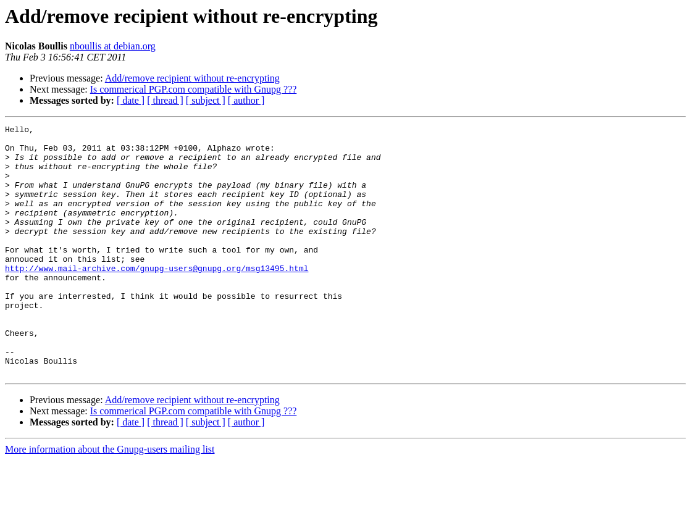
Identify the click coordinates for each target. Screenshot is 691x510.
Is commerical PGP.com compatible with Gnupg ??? (193, 89)
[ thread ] (165, 100)
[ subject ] (205, 100)
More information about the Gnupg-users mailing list (110, 499)
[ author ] (246, 100)
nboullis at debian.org (113, 46)
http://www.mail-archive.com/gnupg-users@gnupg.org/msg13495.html (156, 297)
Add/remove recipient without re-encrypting (192, 78)
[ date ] (130, 100)
